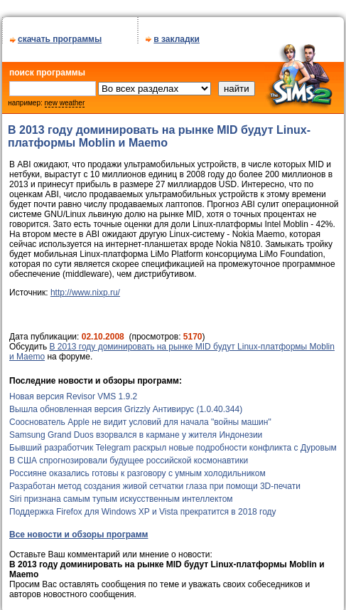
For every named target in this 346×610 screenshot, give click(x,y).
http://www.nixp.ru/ (85, 288)
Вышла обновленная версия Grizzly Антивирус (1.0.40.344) (125, 404)
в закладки (176, 34)
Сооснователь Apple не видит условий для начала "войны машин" (140, 417)
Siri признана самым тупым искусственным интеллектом (121, 494)
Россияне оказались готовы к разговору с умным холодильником (137, 468)
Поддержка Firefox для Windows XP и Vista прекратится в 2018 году (142, 507)
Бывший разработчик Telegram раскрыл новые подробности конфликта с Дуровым (173, 443)
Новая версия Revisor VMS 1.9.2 (73, 391)
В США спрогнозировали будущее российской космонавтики (128, 456)
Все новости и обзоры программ (78, 530)
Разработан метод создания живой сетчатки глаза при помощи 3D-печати (155, 481)
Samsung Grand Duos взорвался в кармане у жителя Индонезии (135, 430)
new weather (65, 98)
